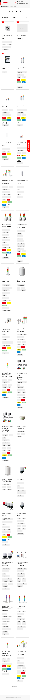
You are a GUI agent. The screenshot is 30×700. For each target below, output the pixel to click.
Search (15, 17)
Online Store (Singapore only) (20, 2)
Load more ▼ (15, 686)
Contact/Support (28, 145)
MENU (27, 3)
